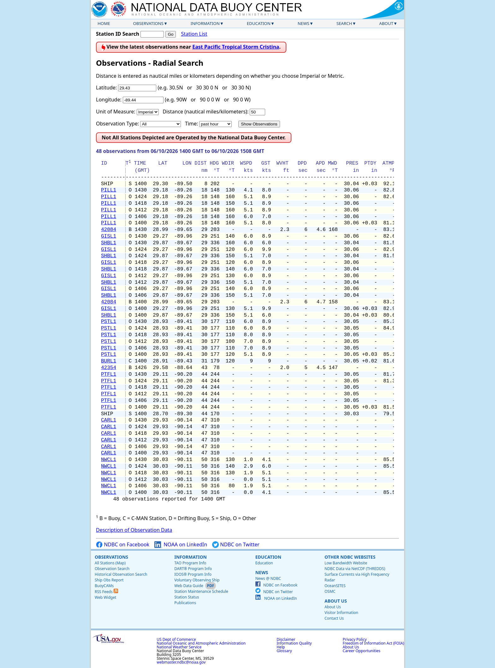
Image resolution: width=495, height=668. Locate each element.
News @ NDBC (268, 578)
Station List (194, 34)
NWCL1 (108, 459)
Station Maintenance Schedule (201, 591)
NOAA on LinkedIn (180, 544)
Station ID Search (117, 33)
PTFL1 (108, 374)
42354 (108, 367)
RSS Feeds (106, 591)
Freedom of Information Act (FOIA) (373, 643)
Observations (148, 23)
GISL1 (108, 236)
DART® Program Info (193, 568)
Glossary (284, 650)
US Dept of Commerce (176, 639)
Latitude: (106, 87)
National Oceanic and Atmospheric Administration (201, 643)
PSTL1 (108, 321)
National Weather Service (179, 647)
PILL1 (108, 190)
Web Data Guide (188, 585)
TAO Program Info (190, 563)
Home (104, 23)
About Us (336, 601)
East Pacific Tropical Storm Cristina (235, 46)
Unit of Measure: (115, 111)
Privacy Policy (355, 639)
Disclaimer (286, 639)
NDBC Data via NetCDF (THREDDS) (355, 568)
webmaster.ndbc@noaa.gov (181, 662)
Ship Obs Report (109, 580)
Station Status (186, 597)
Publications (185, 602)
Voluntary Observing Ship (196, 580)
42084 (108, 229)
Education (259, 23)
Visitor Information (341, 612)
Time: (191, 123)
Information (205, 23)
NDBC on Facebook (122, 544)
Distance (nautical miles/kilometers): (205, 111)
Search (344, 23)
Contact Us (334, 618)
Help (281, 647)
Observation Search (112, 568)
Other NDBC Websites (350, 557)
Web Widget (105, 597)
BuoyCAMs (104, 585)
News (303, 23)
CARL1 (108, 420)
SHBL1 (108, 243)
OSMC (330, 591)
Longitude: (109, 99)
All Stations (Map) (110, 563)
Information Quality (294, 643)
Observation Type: (117, 123)
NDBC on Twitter (235, 544)
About (386, 23)
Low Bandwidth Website (346, 563)
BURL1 (108, 361)
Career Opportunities (361, 650)
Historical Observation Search (121, 574)
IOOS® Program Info (193, 574)
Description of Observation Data (134, 529)
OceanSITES (335, 585)
